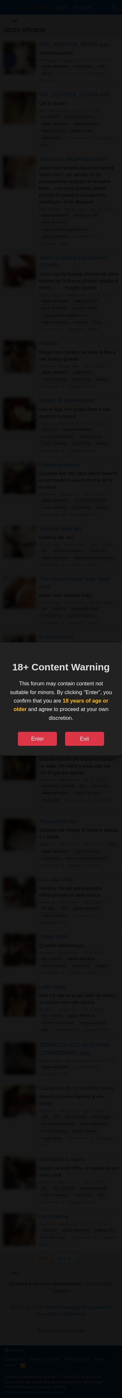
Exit (84, 739)
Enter (37, 739)
